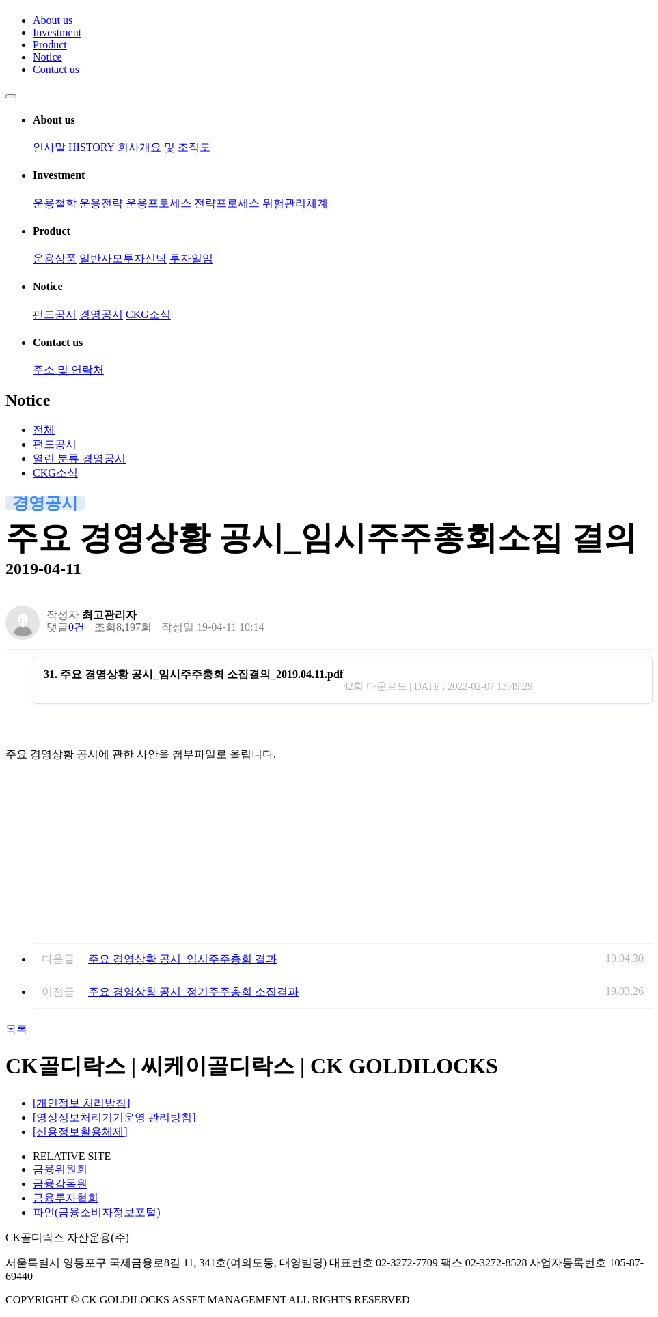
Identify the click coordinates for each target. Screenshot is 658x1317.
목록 (16, 1029)
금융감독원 (60, 1183)
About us (52, 20)
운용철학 (55, 203)
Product (50, 45)
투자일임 (191, 258)
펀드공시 (55, 314)
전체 (44, 430)
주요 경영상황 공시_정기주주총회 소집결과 (193, 991)
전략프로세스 (227, 203)
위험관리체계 (295, 203)
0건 (76, 627)
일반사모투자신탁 (123, 258)
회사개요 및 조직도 (164, 147)
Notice (47, 57)
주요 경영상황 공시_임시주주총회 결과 (182, 959)
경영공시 (101, 314)
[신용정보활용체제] (80, 1131)
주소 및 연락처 (68, 370)
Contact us (56, 69)
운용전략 (101, 203)
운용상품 (55, 258)
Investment (57, 32)
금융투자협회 (65, 1198)
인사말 (49, 147)
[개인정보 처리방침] (82, 1103)
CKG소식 (148, 314)
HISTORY (91, 147)
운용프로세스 (158, 203)
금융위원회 (60, 1169)
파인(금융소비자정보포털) (97, 1212)
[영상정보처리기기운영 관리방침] (114, 1117)
